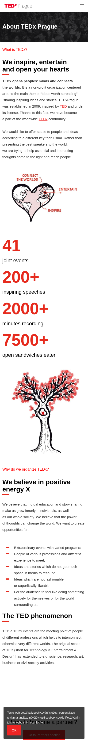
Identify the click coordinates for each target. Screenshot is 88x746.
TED (63, 106)
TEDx (43, 119)
